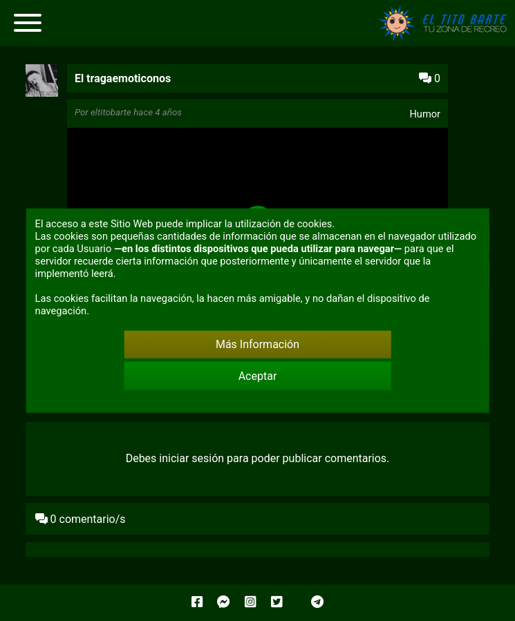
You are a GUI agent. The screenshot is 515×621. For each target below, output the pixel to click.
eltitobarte (111, 112)
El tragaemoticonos (123, 78)
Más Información (257, 344)
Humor (424, 114)
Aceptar (257, 376)
